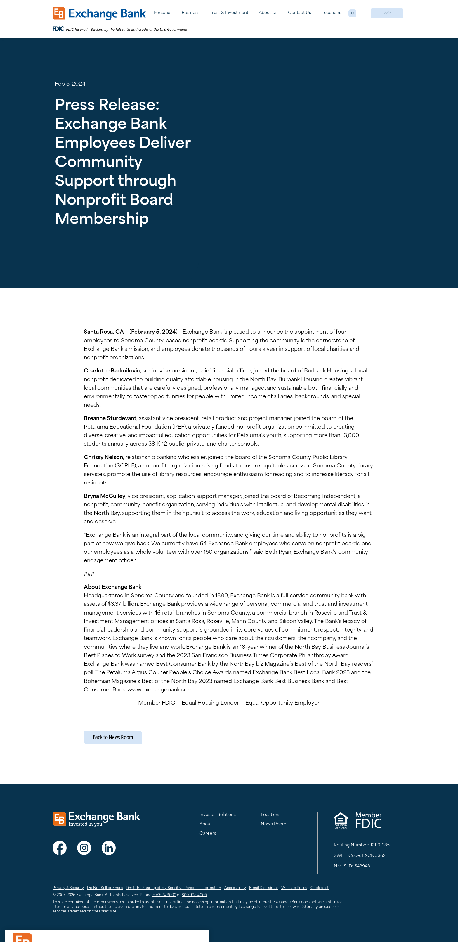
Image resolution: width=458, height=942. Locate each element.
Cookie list (319, 888)
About (205, 824)
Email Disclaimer (263, 888)
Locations (331, 13)
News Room (273, 824)
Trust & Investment (229, 13)
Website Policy (294, 888)
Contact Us (299, 13)
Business (190, 13)
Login (386, 13)
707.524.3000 (164, 895)
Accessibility (235, 888)
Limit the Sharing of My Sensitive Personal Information (173, 888)
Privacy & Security (68, 888)
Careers (207, 833)
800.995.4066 (194, 895)
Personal (162, 13)
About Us (268, 13)
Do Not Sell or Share (105, 888)
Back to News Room (113, 738)
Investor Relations (217, 815)
